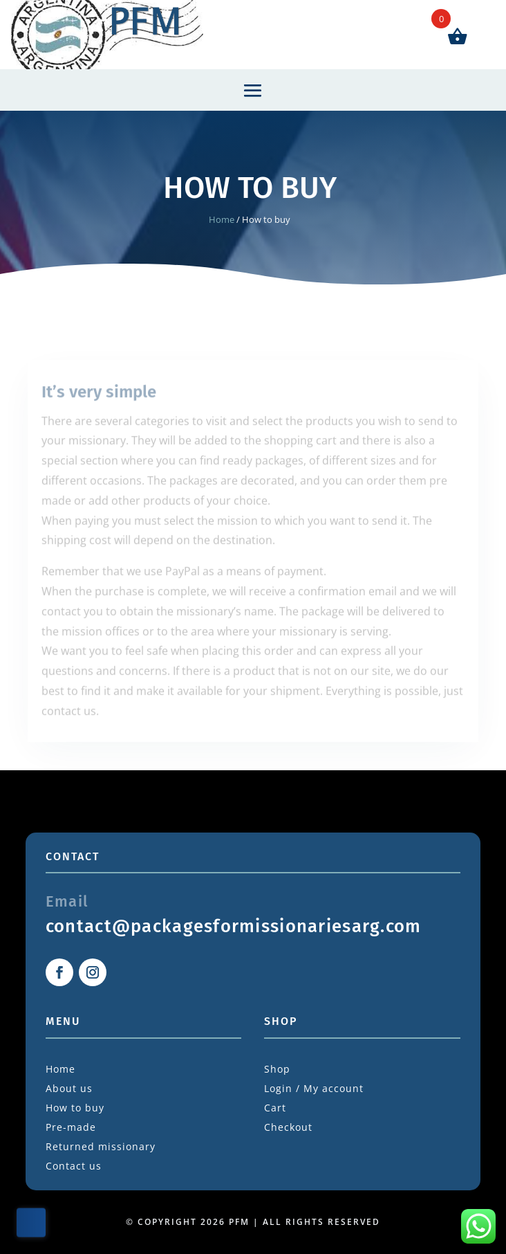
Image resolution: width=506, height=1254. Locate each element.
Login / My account (314, 1088)
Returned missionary (101, 1146)
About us (69, 1088)
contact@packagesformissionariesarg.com (234, 926)
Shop (277, 1068)
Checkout (288, 1127)
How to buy (75, 1107)
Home (221, 219)
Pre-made (71, 1127)
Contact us (74, 1165)
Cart (275, 1107)
